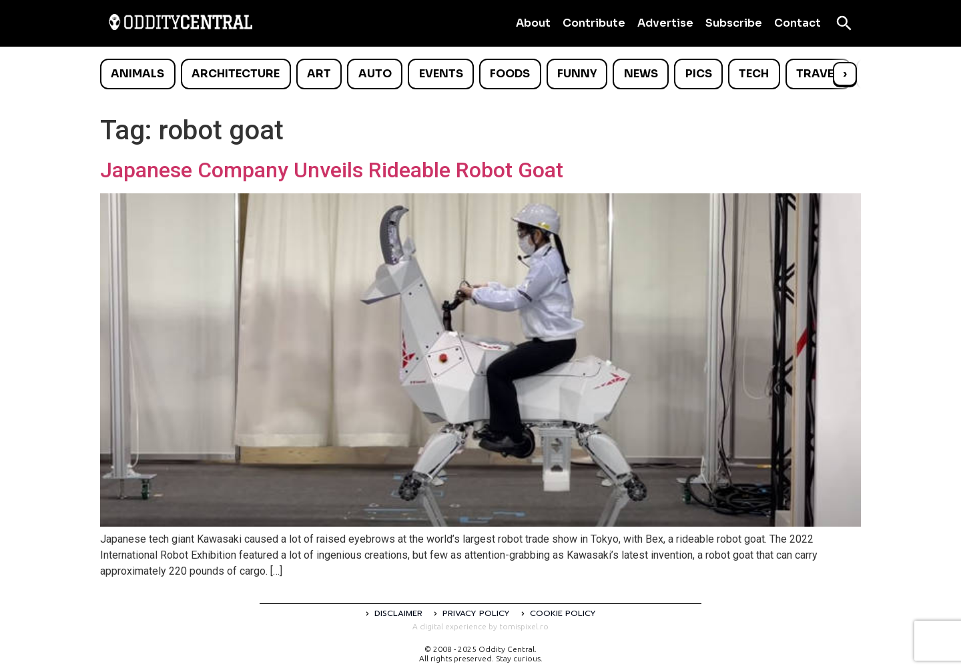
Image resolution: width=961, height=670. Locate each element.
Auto (375, 74)
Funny (577, 74)
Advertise (665, 23)
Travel (818, 74)
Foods (510, 74)
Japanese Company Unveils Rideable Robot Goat (331, 170)
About (533, 23)
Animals (137, 74)
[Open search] (844, 23)
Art (319, 74)
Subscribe (733, 23)
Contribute (594, 23)
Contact (797, 23)
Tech (754, 74)
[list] (480, 74)
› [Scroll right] (845, 74)
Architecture (236, 74)
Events (441, 74)
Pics (698, 74)
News (641, 74)
